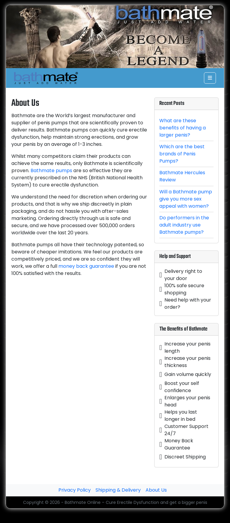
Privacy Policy (74, 490)
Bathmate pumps (51, 170)
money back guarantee (86, 266)
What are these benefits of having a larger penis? (182, 127)
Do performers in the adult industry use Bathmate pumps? (184, 224)
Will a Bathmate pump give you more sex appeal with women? (185, 198)
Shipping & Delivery (118, 490)
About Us (156, 490)
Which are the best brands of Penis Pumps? (182, 153)
